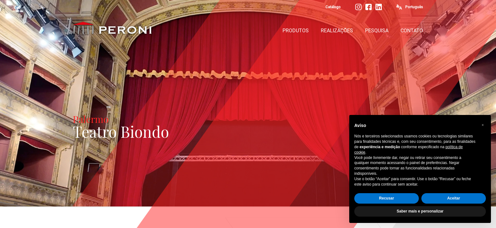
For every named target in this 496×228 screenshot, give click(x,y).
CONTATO (411, 31)
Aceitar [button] (453, 198)
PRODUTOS (295, 31)
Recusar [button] (386, 198)
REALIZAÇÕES (337, 31)
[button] (483, 125)
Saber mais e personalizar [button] (420, 211)
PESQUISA (376, 31)
